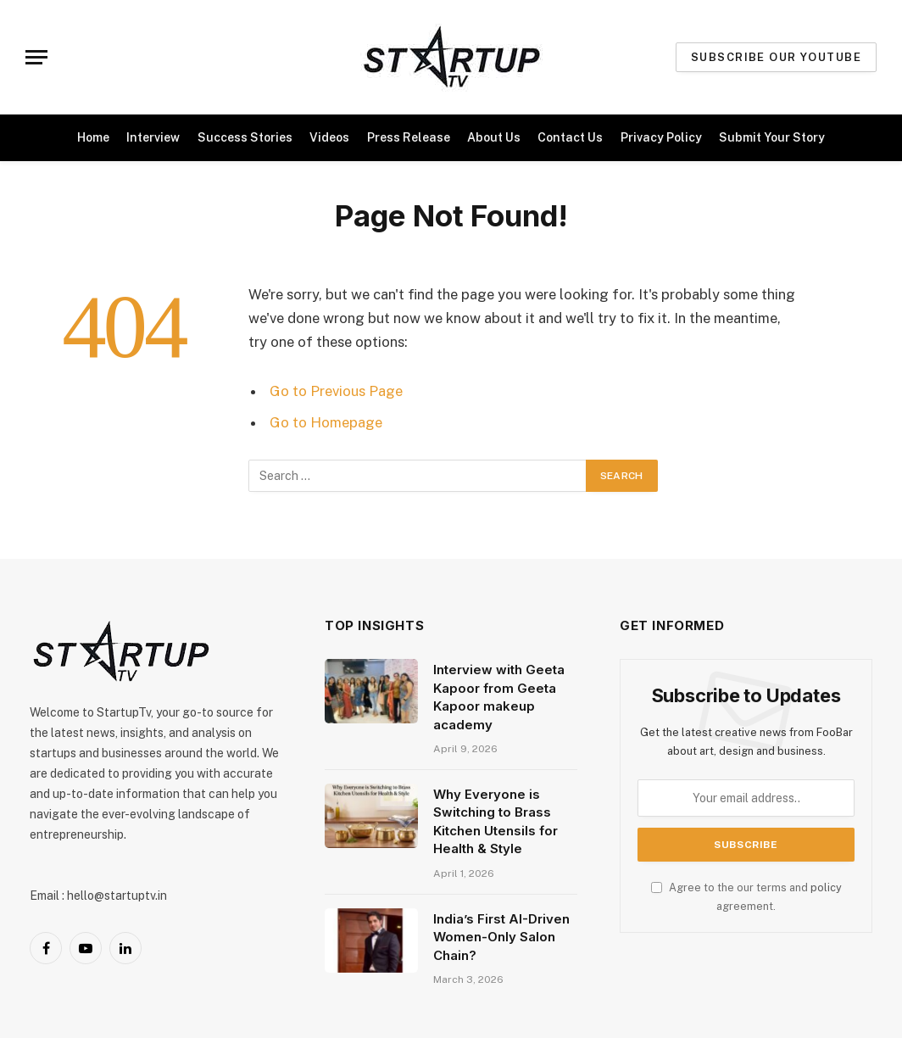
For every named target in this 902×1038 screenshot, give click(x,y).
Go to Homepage (326, 422)
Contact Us (570, 137)
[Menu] (36, 57)
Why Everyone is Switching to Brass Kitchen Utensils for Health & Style (495, 821)
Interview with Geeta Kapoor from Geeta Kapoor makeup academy (499, 696)
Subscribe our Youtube (776, 57)
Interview (153, 137)
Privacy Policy (661, 137)
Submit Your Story (772, 137)
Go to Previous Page (336, 390)
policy (826, 887)
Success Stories (245, 137)
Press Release (408, 137)
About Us (494, 137)
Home (93, 137)
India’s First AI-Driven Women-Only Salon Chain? (501, 937)
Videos (329, 137)
